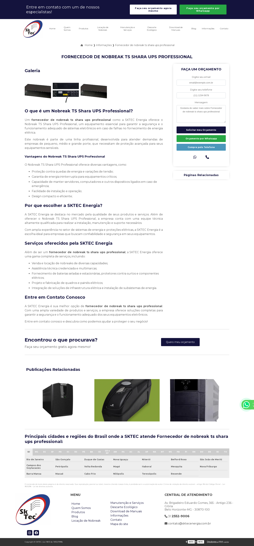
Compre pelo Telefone (201, 147)
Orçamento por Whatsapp (201, 138)
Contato (224, 28)
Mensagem (201, 102)
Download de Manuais (176, 28)
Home (52, 28)
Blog (193, 28)
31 (177, 516)
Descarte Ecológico (152, 28)
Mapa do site (119, 524)
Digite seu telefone (201, 89)
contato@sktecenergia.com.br (188, 523)
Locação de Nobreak (102, 28)
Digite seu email (201, 77)
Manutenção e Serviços (127, 28)
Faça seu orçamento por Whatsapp (202, 9)
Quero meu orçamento (180, 342)
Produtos (83, 28)
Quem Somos (67, 28)
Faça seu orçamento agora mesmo (153, 9)
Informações (208, 28)
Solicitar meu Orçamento (201, 130)
